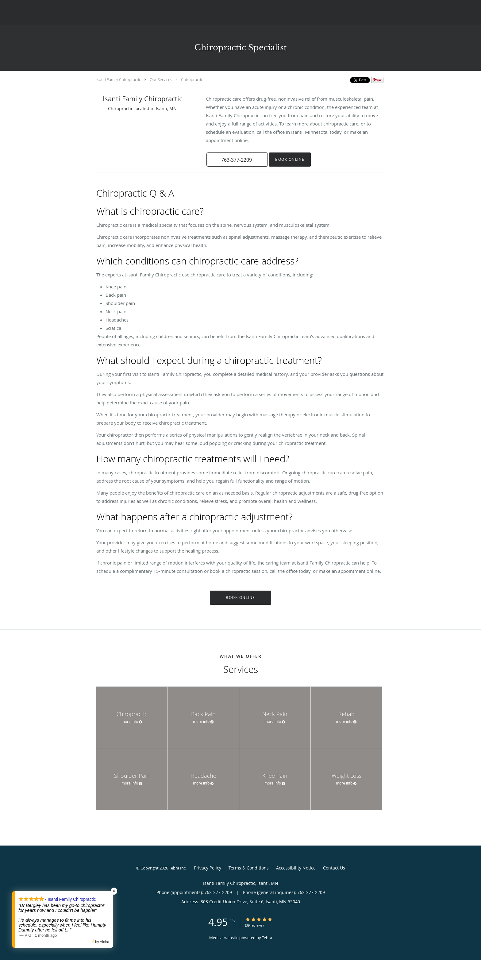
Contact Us (334, 868)
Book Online (290, 159)
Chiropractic (192, 79)
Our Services (161, 79)
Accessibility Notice (296, 868)
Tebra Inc (177, 868)
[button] (237, 159)
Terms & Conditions (249, 868)
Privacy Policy (207, 868)
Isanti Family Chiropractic (118, 79)
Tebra (267, 937)
